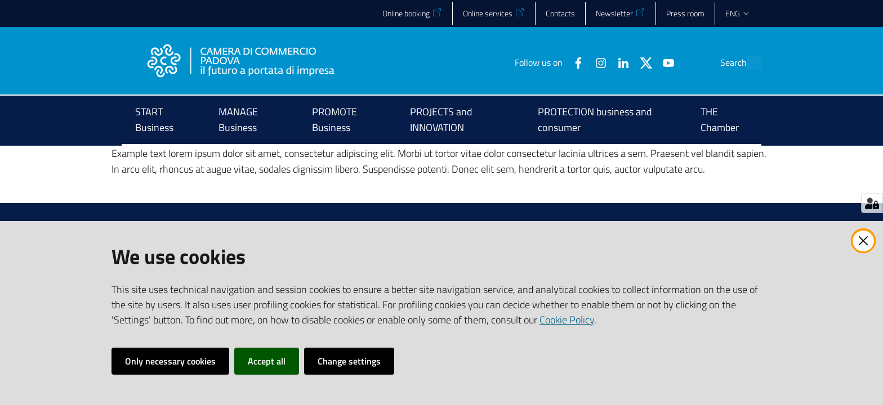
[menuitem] (163, 121)
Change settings (349, 361)
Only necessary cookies (170, 361)
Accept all (267, 361)
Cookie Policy (566, 319)
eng (737, 13)
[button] (747, 62)
